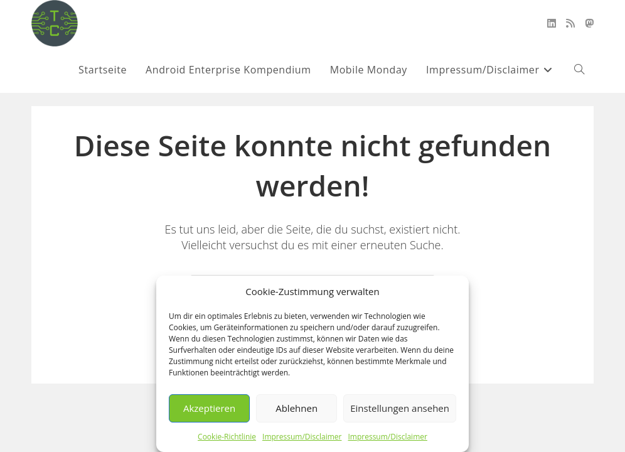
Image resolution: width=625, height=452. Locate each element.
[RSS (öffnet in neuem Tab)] (570, 23)
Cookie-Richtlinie (227, 436)
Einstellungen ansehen (399, 408)
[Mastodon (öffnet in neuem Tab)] (589, 23)
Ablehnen (296, 408)
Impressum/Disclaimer (301, 436)
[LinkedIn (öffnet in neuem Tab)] (551, 23)
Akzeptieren (209, 408)
